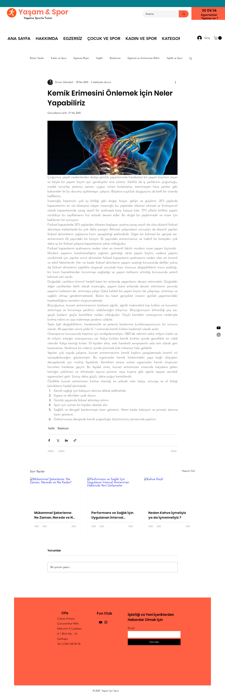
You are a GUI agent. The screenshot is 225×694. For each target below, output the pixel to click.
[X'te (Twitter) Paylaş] (57, 440)
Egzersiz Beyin (81, 58)
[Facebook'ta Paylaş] (49, 440)
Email (131, 628)
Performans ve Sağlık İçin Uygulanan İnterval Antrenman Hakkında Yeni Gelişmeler (112, 515)
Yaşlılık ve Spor (174, 58)
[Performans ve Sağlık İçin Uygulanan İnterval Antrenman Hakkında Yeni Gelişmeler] (112, 491)
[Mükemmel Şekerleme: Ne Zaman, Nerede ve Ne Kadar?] (55, 491)
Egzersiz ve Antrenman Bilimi (143, 58)
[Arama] (158, 13)
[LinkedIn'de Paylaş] (66, 440)
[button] (218, 38)
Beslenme (115, 58)
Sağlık (99, 58)
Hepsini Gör (188, 470)
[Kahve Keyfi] (169, 491)
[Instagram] (218, 334)
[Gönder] (154, 642)
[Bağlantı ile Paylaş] (75, 440)
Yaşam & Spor (43, 12)
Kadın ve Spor (58, 58)
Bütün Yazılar (37, 58)
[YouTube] (218, 327)
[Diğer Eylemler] (175, 82)
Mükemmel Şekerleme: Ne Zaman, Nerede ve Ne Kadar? (54, 515)
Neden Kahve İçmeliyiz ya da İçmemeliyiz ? (167, 515)
